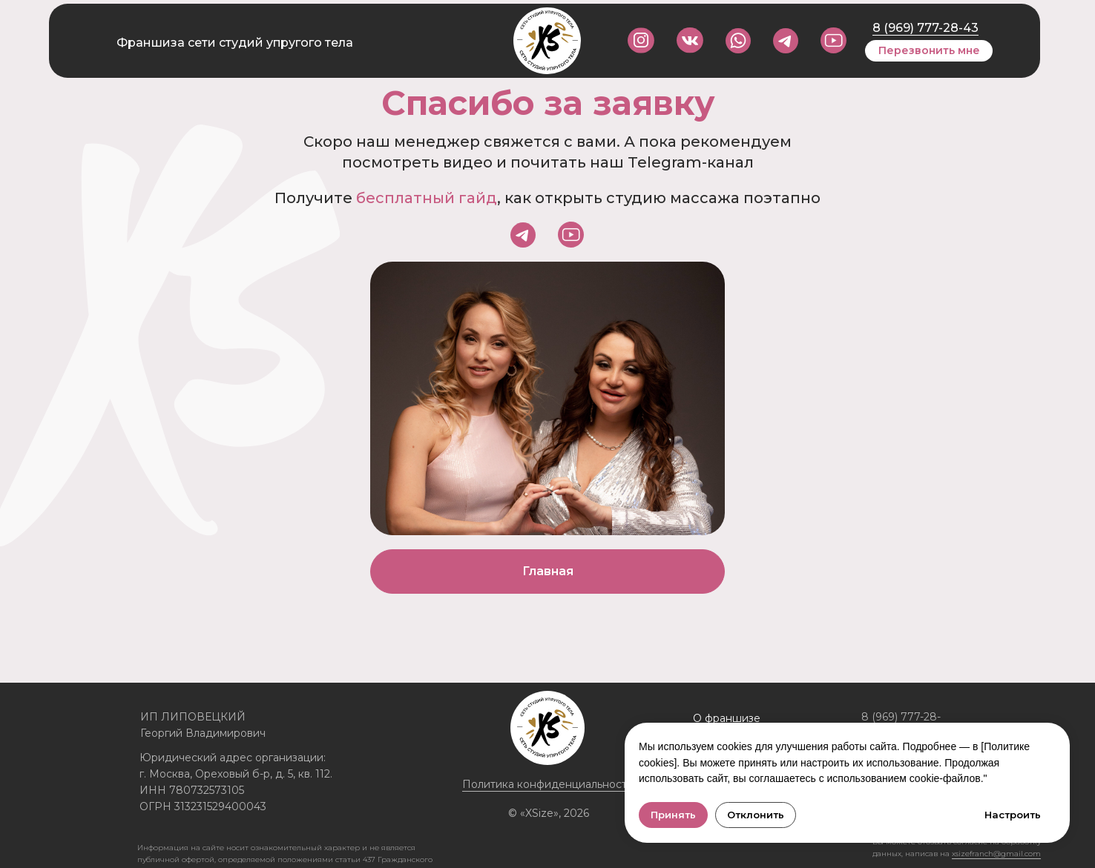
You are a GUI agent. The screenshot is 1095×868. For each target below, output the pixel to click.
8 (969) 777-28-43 (925, 28)
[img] (833, 40)
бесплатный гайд (426, 198)
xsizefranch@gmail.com (996, 853)
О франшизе (726, 718)
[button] (929, 51)
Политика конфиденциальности (548, 784)
